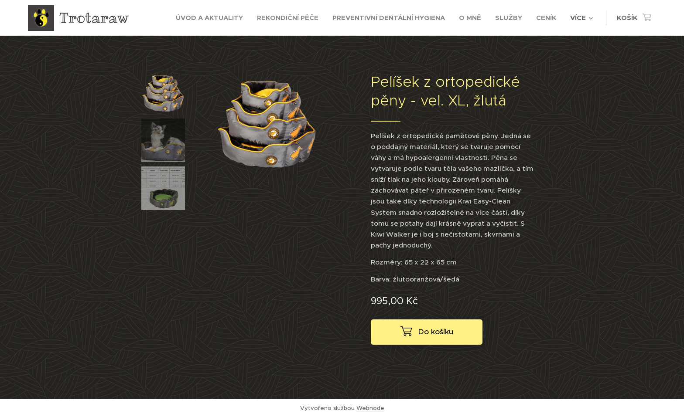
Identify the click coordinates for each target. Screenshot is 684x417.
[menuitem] (212, 18)
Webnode (370, 408)
